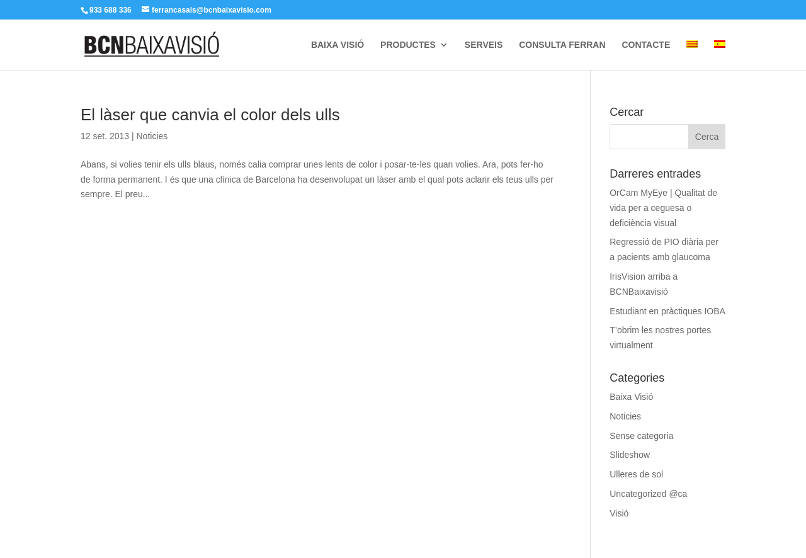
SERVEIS (483, 45)
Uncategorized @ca (648, 494)
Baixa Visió (631, 397)
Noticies (151, 136)
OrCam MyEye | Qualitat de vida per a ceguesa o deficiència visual (663, 208)
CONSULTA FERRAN (562, 45)
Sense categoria (641, 436)
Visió (619, 513)
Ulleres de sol (636, 474)
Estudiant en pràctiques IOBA (667, 311)
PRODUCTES (408, 45)
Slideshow (630, 455)
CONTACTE (646, 45)
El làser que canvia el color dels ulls (210, 114)
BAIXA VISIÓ (337, 45)
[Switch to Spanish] (719, 55)
